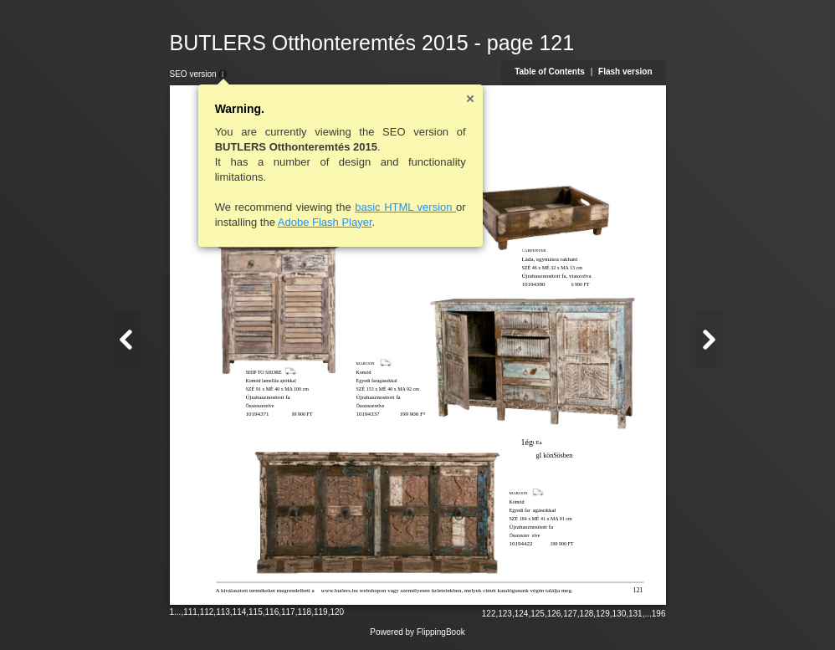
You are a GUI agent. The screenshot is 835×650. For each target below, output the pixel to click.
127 (570, 613)
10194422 (521, 543)
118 (304, 612)
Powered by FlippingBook (417, 632)
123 (505, 613)
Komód (517, 501)
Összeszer (520, 535)
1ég (527, 442)
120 (337, 612)
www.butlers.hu (339, 590)
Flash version (625, 71)
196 (659, 613)
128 (587, 613)
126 (554, 613)
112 (207, 612)
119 (321, 612)
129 (603, 613)
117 (288, 612)
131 (635, 613)
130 (619, 613)
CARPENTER (534, 250)
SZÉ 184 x (520, 518)
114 (240, 612)
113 (223, 612)
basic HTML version (405, 207)
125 (537, 613)
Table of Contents (550, 71)
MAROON (519, 493)
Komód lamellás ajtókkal (271, 380)
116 (272, 612)
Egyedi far (520, 510)
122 (489, 613)
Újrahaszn (521, 527)
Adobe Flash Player (325, 222)
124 (522, 613)
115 (255, 612)
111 (190, 612)
